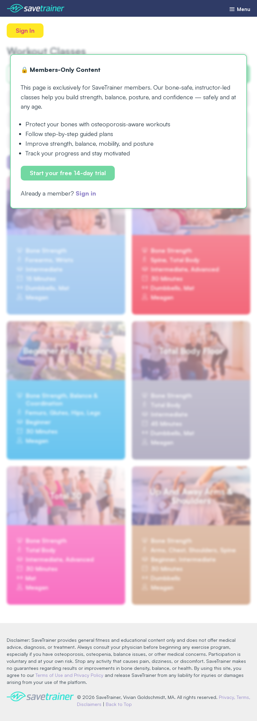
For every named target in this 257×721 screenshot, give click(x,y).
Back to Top (119, 704)
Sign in (86, 193)
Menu (239, 9)
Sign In (25, 30)
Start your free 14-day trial (68, 172)
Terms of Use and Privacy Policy (69, 675)
